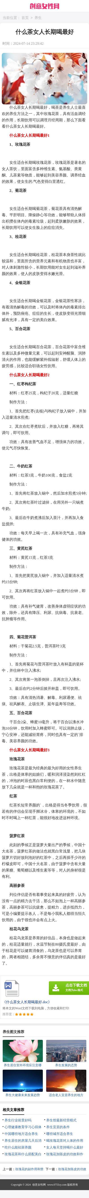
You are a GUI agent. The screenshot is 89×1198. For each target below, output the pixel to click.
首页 (25, 18)
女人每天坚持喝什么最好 (64, 1147)
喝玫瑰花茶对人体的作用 (64, 1140)
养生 (38, 18)
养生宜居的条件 (58, 1127)
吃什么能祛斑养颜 (17, 1147)
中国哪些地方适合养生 (21, 1134)
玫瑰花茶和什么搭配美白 (22, 1154)
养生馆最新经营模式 (61, 1120)
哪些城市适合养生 (59, 1134)
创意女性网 (39, 1184)
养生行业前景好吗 (17, 1120)
